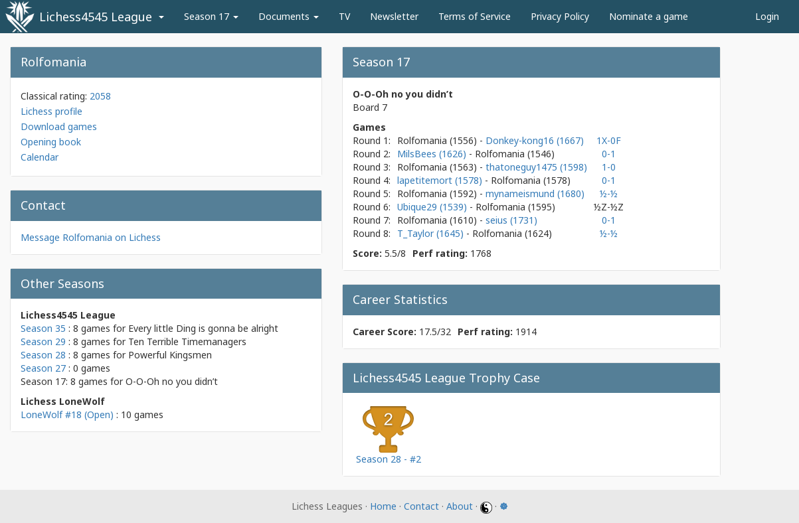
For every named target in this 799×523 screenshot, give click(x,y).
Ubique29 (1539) (433, 206)
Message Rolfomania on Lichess (91, 237)
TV (344, 16)
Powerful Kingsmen (170, 354)
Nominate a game (648, 16)
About (459, 506)
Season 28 (43, 354)
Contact (421, 506)
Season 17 (211, 16)
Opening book (51, 141)
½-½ (609, 193)
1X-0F (608, 140)
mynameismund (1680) (535, 193)
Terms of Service (474, 16)
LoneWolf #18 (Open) (67, 414)
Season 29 (43, 341)
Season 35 (43, 328)
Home (383, 506)
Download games (59, 126)
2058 (100, 96)
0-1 (609, 153)
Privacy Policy (560, 16)
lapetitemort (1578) (441, 180)
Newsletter (394, 16)
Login (767, 16)
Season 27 (43, 368)
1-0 (609, 167)
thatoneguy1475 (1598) (536, 167)
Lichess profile (51, 111)
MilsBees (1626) (433, 153)
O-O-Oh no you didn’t (172, 381)
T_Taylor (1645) (431, 233)
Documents (288, 16)
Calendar (39, 157)
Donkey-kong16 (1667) (535, 140)
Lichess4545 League (95, 17)
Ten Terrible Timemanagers (187, 341)
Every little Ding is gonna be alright (203, 328)
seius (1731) (511, 220)
